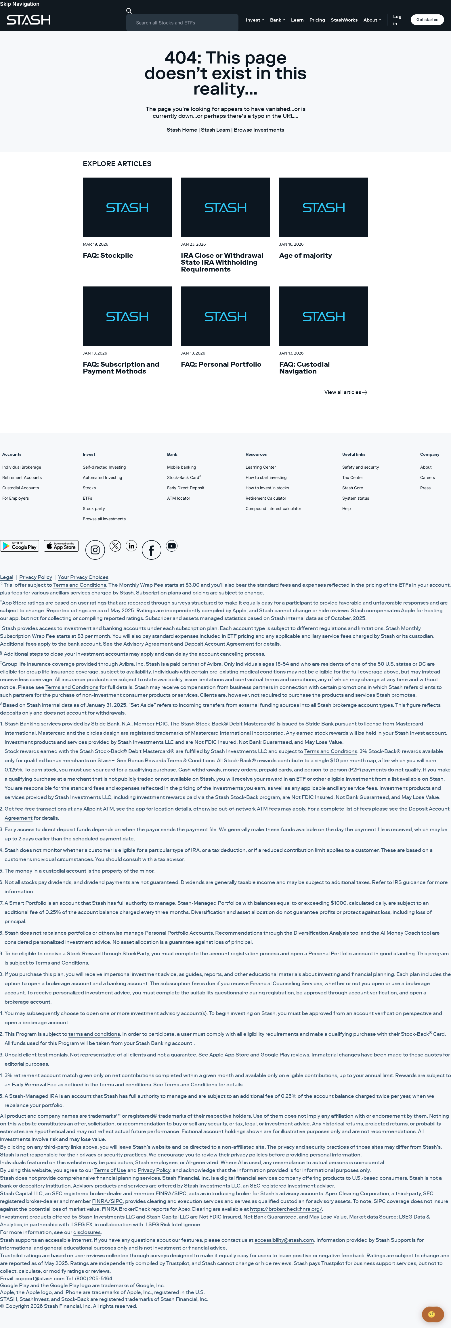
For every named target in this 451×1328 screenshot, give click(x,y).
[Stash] (28, 20)
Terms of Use (110, 1170)
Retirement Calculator (266, 498)
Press (425, 487)
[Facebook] (151, 550)
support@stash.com (40, 1278)
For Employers (15, 498)
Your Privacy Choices (83, 577)
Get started (427, 19)
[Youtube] (171, 550)
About (426, 467)
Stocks (89, 487)
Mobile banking (181, 467)
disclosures (87, 1232)
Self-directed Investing (104, 467)
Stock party (94, 508)
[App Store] (61, 546)
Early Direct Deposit (185, 487)
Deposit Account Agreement (219, 644)
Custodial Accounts (20, 487)
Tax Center (352, 477)
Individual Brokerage (21, 467)
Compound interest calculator (273, 508)
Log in (397, 20)
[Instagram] (95, 550)
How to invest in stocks (267, 487)
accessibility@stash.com (284, 1240)
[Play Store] (19, 546)
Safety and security (360, 467)
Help (346, 508)
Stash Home (182, 130)
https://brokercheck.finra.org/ (286, 1209)
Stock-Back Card (184, 477)
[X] (115, 550)
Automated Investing (102, 477)
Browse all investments (104, 518)
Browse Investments (259, 130)
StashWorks (344, 20)
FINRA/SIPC (171, 1193)
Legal (6, 577)
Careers (427, 477)
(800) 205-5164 (93, 1278)
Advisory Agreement (148, 644)
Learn (297, 20)
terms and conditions (94, 1034)
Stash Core (352, 487)
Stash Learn (215, 130)
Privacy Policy (35, 577)
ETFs (87, 498)
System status (355, 498)
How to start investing (266, 477)
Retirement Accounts (22, 477)
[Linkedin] (131, 550)
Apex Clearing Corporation (357, 1193)
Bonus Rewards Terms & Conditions (171, 760)
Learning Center (261, 467)
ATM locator (178, 498)
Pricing (317, 20)
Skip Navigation (19, 4)
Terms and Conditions (79, 585)
